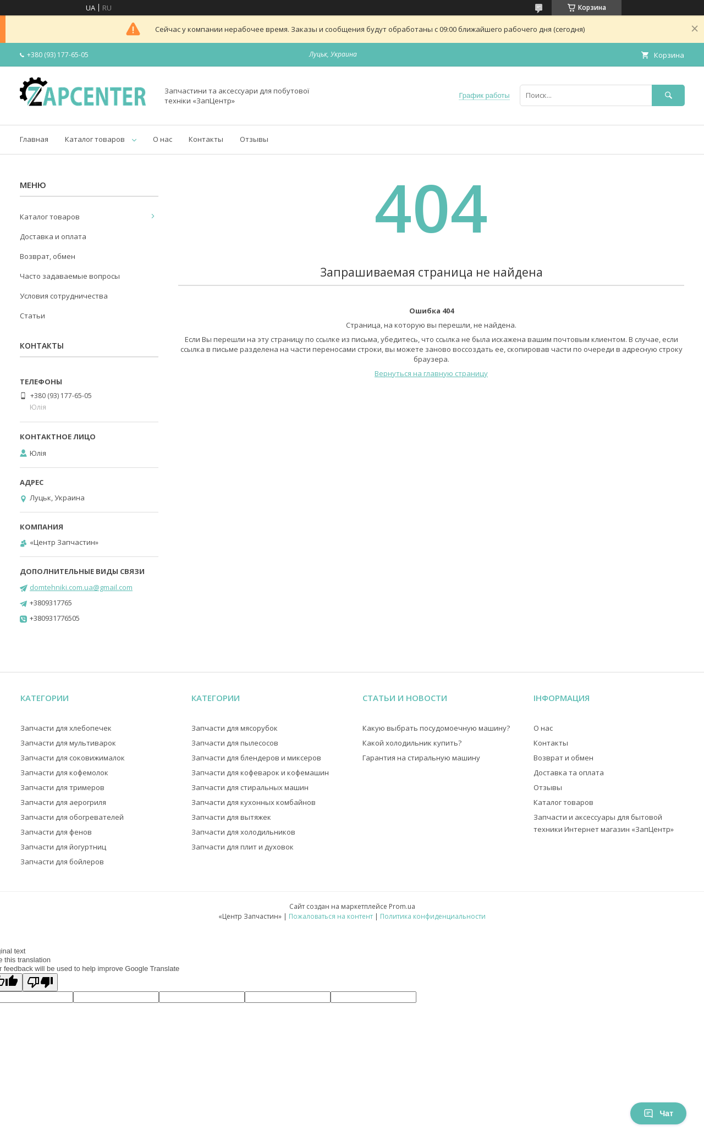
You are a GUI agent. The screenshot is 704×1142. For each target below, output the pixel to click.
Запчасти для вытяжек (231, 817)
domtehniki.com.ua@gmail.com (81, 587)
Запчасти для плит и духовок (242, 847)
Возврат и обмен (563, 758)
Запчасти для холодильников (243, 832)
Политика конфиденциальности (433, 916)
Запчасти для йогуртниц (63, 847)
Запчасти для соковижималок (72, 758)
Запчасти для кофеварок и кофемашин (260, 772)
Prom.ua (402, 906)
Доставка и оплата (53, 236)
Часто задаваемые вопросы (70, 276)
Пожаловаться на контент (331, 916)
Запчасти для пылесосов (234, 743)
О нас (162, 139)
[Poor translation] (40, 982)
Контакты (206, 139)
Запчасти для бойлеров (62, 862)
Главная (34, 139)
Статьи (32, 316)
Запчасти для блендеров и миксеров (256, 758)
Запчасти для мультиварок (68, 743)
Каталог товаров (95, 139)
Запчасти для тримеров (62, 787)
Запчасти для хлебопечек (66, 728)
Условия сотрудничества (64, 296)
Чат (658, 1113)
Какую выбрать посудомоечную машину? (436, 728)
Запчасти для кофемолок (64, 772)
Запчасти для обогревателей (72, 817)
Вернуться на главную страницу (431, 373)
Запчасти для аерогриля (63, 802)
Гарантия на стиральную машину (421, 758)
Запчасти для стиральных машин (250, 787)
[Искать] (668, 95)
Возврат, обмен (47, 256)
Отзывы (254, 139)
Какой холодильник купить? (411, 743)
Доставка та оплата (569, 772)
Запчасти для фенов (56, 832)
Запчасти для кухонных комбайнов (253, 802)
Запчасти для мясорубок (234, 728)
